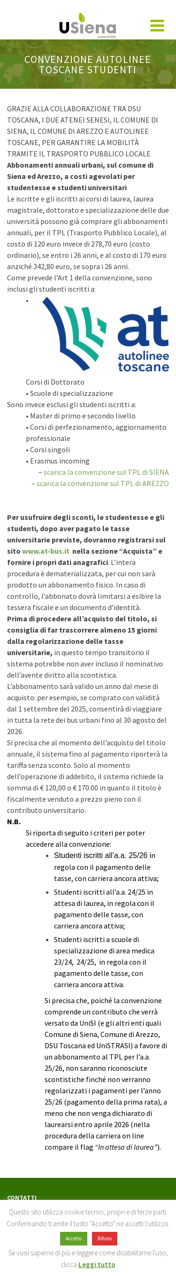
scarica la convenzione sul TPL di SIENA (106, 472)
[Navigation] (157, 25)
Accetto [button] (74, 1238)
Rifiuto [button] (105, 1238)
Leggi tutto (96, 1264)
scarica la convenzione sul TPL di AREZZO (103, 483)
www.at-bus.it (45, 551)
